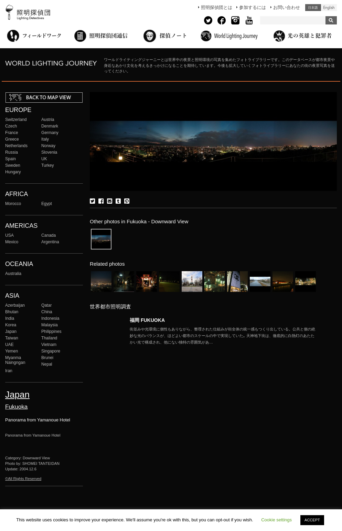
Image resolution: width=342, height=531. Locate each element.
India (9, 318)
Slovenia (49, 152)
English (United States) (329, 7)
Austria (47, 119)
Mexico (11, 241)
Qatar (46, 305)
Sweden (12, 165)
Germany (49, 132)
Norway (48, 145)
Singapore (50, 351)
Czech (11, 126)
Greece (12, 139)
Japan (11, 331)
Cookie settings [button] (276, 519)
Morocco (13, 203)
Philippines (51, 331)
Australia (13, 273)
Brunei (47, 357)
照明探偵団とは (216, 7)
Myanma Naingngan (15, 360)
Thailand (49, 338)
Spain (10, 158)
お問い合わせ (286, 7)
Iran (8, 370)
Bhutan (11, 311)
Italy (45, 139)
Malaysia (49, 325)
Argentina (50, 241)
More (223, 335)
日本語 (313, 7)
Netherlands (16, 145)
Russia (11, 152)
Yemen (11, 351)
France (11, 132)
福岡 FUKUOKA (147, 320)
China (46, 311)
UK (44, 158)
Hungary (13, 172)
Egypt (46, 203)
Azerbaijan (15, 305)
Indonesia (50, 318)
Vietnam (48, 344)
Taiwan (11, 338)
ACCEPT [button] (312, 520)
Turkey (47, 165)
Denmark (49, 126)
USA (9, 235)
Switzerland (15, 119)
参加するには (252, 7)
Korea (10, 325)
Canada (48, 235)
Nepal (46, 364)
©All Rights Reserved (23, 479)
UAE (9, 344)
